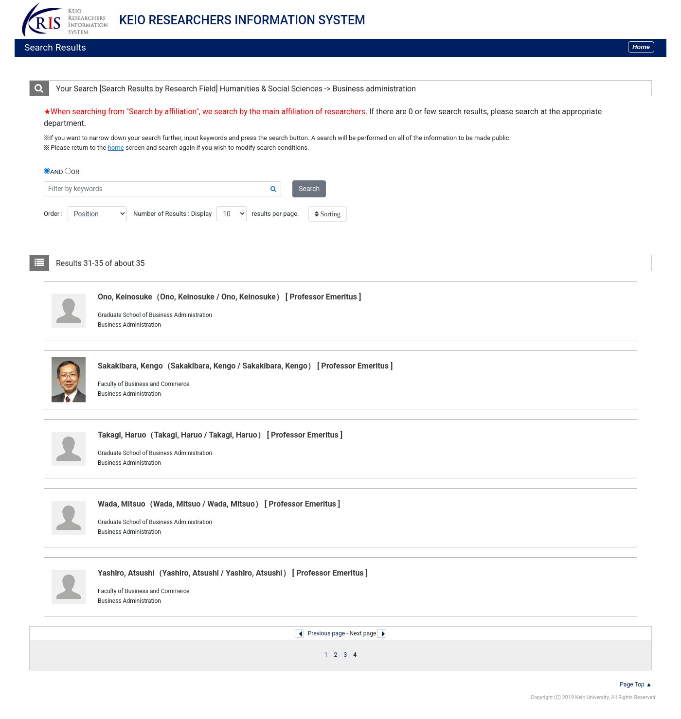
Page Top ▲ (636, 684)
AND (53, 171)
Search (309, 189)
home (116, 147)
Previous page (326, 633)
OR (72, 171)
